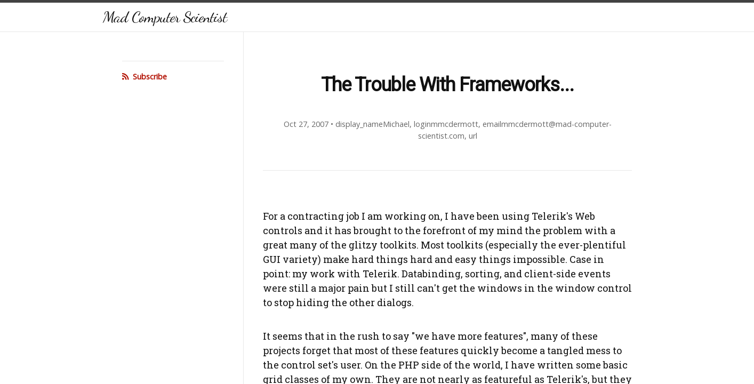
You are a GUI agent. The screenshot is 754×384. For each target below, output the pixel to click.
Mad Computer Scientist (165, 16)
